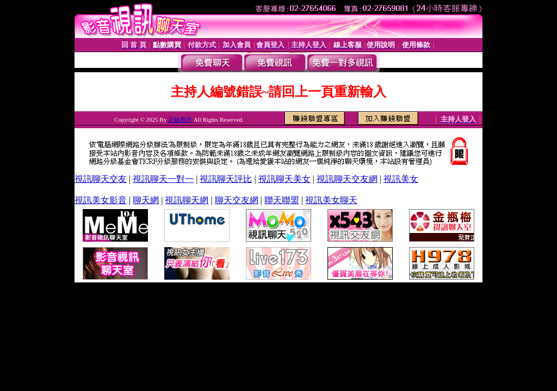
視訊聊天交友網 (347, 179)
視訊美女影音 (101, 200)
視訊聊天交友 (101, 179)
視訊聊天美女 (284, 179)
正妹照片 (181, 119)
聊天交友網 (236, 200)
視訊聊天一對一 (163, 179)
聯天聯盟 (281, 200)
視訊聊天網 (186, 200)
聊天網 (146, 200)
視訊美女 (400, 179)
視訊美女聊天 (331, 200)
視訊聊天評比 (226, 179)
